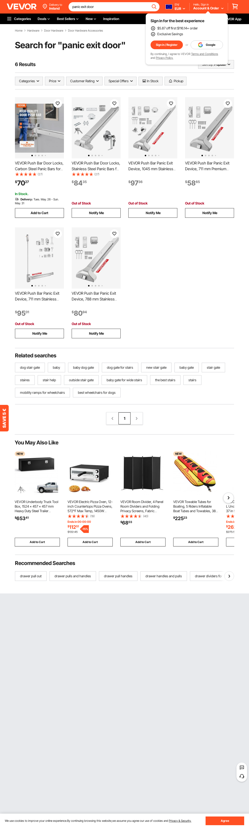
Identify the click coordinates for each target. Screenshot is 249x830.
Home (18, 30)
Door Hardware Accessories (85, 30)
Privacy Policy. (164, 58)
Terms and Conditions (204, 54)
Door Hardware (53, 30)
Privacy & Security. (180, 821)
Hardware (33, 30)
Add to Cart (39, 213)
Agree (225, 821)
